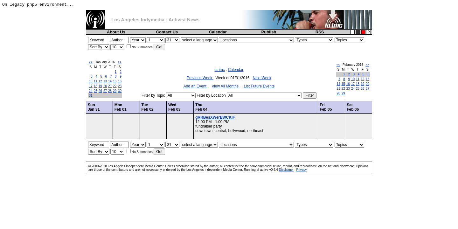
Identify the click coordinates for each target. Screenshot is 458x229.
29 (114, 91)
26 (100, 91)
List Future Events (259, 86)
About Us (116, 32)
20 (105, 86)
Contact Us (167, 32)
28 (110, 91)
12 (100, 81)
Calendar (218, 32)
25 (95, 91)
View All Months (225, 86)
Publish (268, 32)
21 (110, 86)
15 (114, 81)
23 (119, 86)
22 (114, 86)
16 (119, 81)
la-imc (220, 69)
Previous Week (200, 78)
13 (105, 81)
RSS (320, 32)
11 (95, 81)
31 (91, 95)
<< (91, 62)
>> (119, 62)
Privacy (301, 169)
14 (110, 81)
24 (91, 91)
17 (91, 86)
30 (119, 91)
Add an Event (195, 86)
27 (105, 91)
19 (100, 86)
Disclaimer (286, 169)
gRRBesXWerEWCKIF (215, 117)
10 (91, 81)
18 (95, 86)
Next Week (262, 78)
